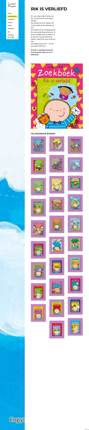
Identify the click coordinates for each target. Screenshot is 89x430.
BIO (9, 32)
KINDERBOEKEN (12, 16)
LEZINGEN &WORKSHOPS (11, 19)
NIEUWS (10, 22)
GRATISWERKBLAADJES (12, 26)
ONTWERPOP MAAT (11, 29)
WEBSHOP (11, 35)
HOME (9, 13)
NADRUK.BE (87, 429)
